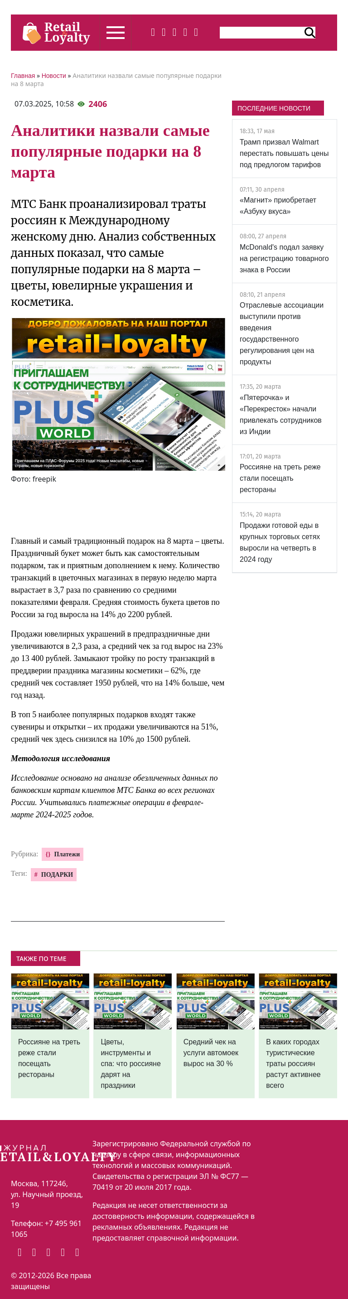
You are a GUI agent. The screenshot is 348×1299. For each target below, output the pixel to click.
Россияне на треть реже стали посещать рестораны (280, 478)
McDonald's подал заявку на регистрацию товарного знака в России (284, 258)
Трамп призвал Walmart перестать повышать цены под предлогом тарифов (284, 153)
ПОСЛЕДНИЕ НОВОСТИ (273, 108)
